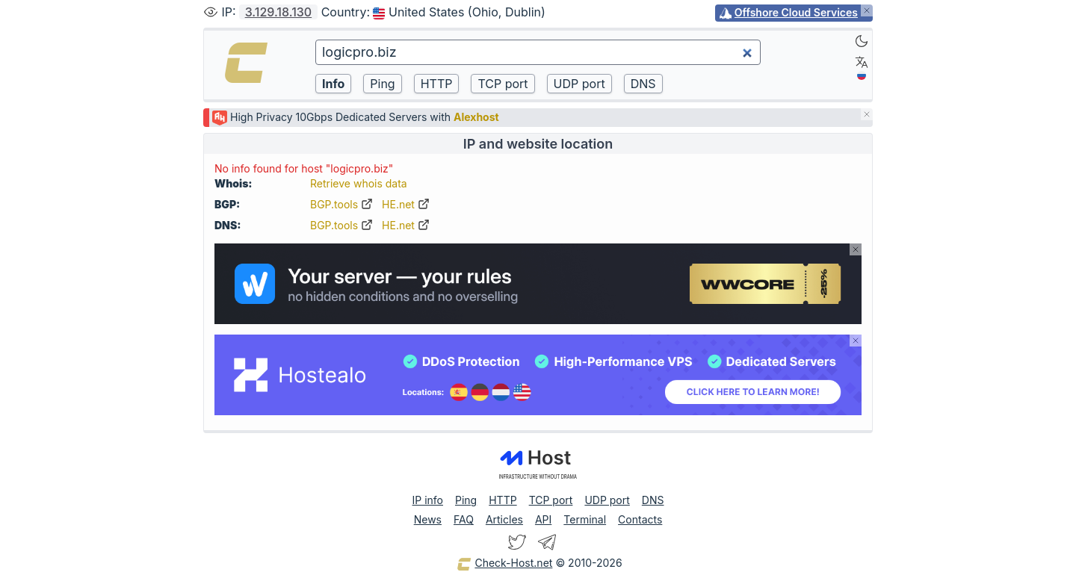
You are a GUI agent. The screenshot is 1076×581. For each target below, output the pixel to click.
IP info (427, 500)
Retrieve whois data (358, 183)
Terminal (584, 519)
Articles (504, 519)
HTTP (502, 500)
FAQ (464, 519)
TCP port (551, 500)
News (428, 519)
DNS (653, 500)
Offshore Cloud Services (796, 12)
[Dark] (861, 41)
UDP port (606, 500)
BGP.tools (341, 204)
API (543, 519)
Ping (466, 500)
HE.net (406, 204)
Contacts (640, 519)
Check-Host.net (504, 563)
